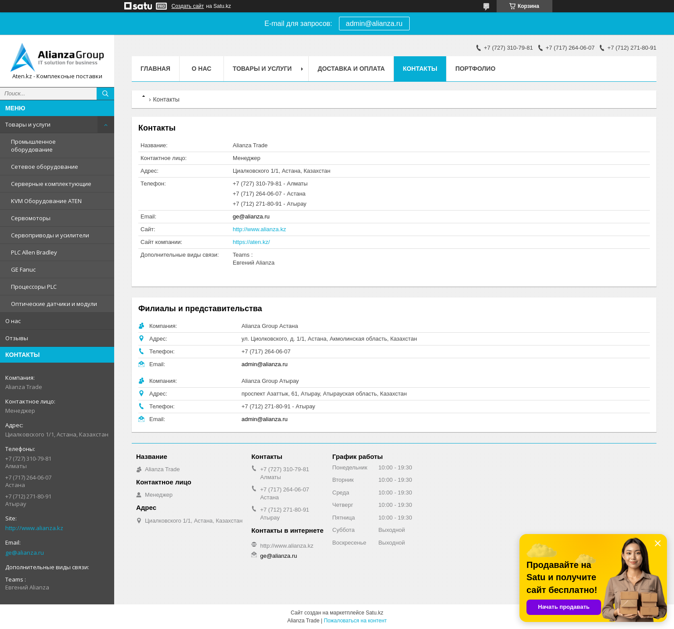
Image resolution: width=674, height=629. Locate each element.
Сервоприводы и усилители (50, 235)
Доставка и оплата (351, 68)
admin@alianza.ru (374, 23)
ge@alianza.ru (24, 552)
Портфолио (475, 68)
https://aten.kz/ (251, 242)
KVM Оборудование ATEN (46, 201)
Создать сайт (188, 6)
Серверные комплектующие (51, 184)
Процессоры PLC (34, 287)
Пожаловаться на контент (355, 621)
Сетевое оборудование (44, 167)
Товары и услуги (27, 124)
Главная (155, 68)
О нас (13, 321)
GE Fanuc (23, 269)
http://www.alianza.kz (34, 528)
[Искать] (105, 93)
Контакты (420, 68)
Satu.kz (374, 613)
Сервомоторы (30, 218)
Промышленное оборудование (33, 145)
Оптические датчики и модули (54, 304)
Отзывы (16, 338)
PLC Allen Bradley (34, 252)
